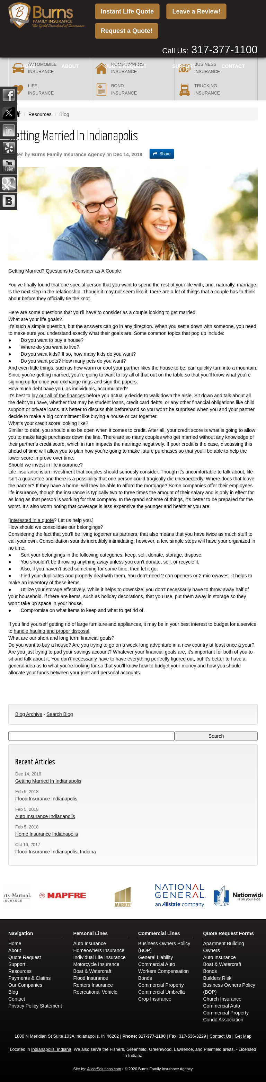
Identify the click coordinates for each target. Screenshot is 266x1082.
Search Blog (59, 714)
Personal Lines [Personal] (90, 933)
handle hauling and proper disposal (51, 631)
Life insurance (23, 472)
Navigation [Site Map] (20, 933)
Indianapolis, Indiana (51, 1049)
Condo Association (223, 1019)
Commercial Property (161, 985)
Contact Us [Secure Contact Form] (220, 1036)
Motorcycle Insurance (96, 964)
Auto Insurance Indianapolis (45, 816)
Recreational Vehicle (95, 992)
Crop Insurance (154, 999)
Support (16, 964)
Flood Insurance (90, 978)
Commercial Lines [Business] (159, 933)
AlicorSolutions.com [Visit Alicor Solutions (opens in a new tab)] (104, 1069)
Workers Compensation (163, 971)
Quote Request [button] (126, 66)
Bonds (145, 978)
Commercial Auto (156, 964)
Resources (40, 114)
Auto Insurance (89, 943)
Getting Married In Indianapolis (48, 781)
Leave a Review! (196, 11)
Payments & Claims (29, 978)
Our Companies (25, 985)
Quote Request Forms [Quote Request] (228, 933)
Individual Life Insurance (99, 957)
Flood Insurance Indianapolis (46, 798)
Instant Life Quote (127, 11)
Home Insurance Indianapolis (46, 834)
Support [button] (184, 66)
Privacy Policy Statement (35, 1006)
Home (28, 66)
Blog (13, 992)
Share (162, 153)
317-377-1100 (224, 50)
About (70, 66)
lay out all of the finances (58, 395)
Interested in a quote (32, 520)
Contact (233, 66)
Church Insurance (222, 999)
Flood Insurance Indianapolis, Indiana (55, 851)
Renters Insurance (93, 985)
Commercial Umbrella (161, 992)
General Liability (155, 957)
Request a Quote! (126, 30)
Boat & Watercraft (92, 971)
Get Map (243, 1036)
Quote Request (24, 957)
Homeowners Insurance (99, 950)
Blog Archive (28, 714)
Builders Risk (217, 978)
